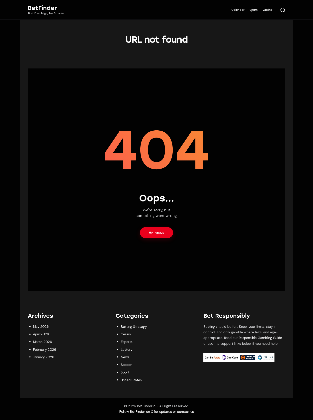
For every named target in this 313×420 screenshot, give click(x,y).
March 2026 (42, 342)
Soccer (126, 365)
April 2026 (41, 334)
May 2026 (40, 327)
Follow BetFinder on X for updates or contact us (156, 412)
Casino (126, 334)
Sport (125, 373)
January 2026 (43, 357)
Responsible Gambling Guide (261, 338)
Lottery (127, 350)
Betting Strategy (134, 327)
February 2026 (44, 350)
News (125, 357)
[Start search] (283, 10)
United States (131, 380)
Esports (127, 342)
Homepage (156, 233)
